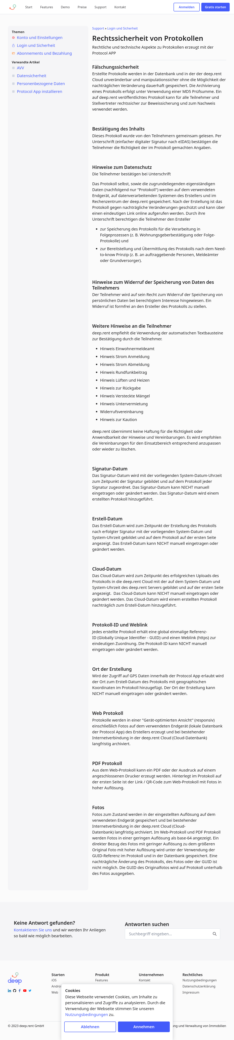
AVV (20, 67)
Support (100, 7)
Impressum (190, 992)
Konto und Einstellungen (39, 37)
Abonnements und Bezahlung (44, 53)
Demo (65, 7)
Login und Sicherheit (36, 45)
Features (46, 7)
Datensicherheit (31, 75)
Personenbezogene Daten (41, 83)
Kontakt (120, 7)
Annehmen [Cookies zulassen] (143, 1026)
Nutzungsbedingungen (199, 980)
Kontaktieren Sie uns (33, 930)
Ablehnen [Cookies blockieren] (90, 1026)
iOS (54, 980)
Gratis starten (215, 7)
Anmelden (187, 7)
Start (28, 7)
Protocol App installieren (39, 91)
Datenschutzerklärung (198, 986)
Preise (82, 7)
